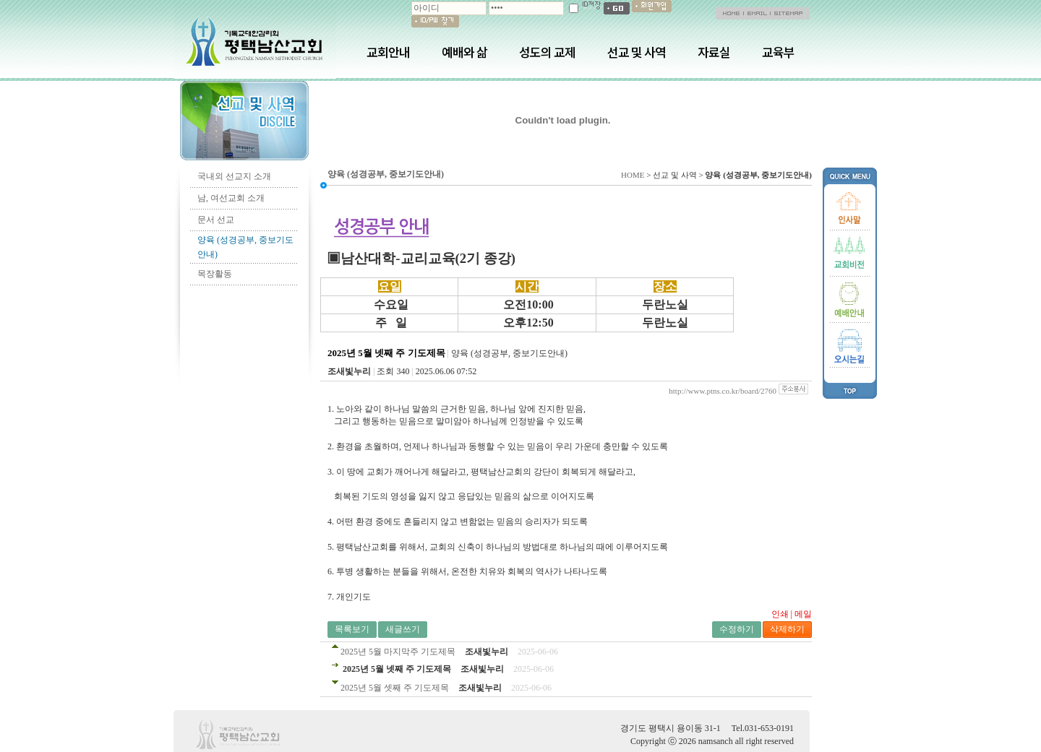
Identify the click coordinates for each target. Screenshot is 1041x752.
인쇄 (780, 614)
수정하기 (736, 629)
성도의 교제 (547, 52)
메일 (803, 614)
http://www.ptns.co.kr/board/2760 (722, 390)
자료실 (714, 52)
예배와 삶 (464, 52)
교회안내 (388, 52)
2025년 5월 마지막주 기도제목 (397, 652)
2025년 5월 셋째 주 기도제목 (394, 688)
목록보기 (352, 629)
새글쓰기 (402, 629)
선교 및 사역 (636, 52)
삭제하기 (787, 629)
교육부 (778, 52)
